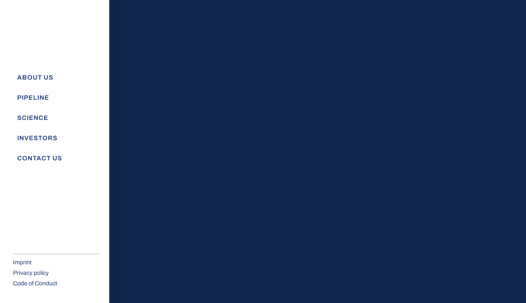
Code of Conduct (35, 283)
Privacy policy (31, 273)
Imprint (22, 262)
